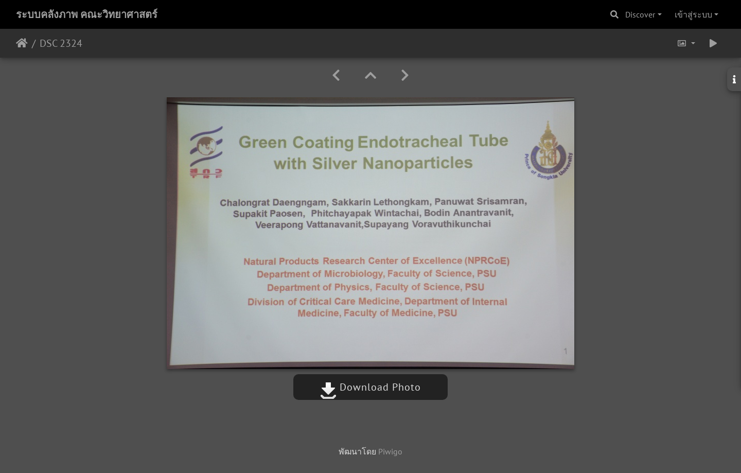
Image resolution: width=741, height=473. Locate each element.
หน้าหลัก (22, 43)
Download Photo (370, 387)
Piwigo (390, 451)
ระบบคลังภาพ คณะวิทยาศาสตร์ (86, 14)
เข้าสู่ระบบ (693, 14)
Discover (640, 14)
